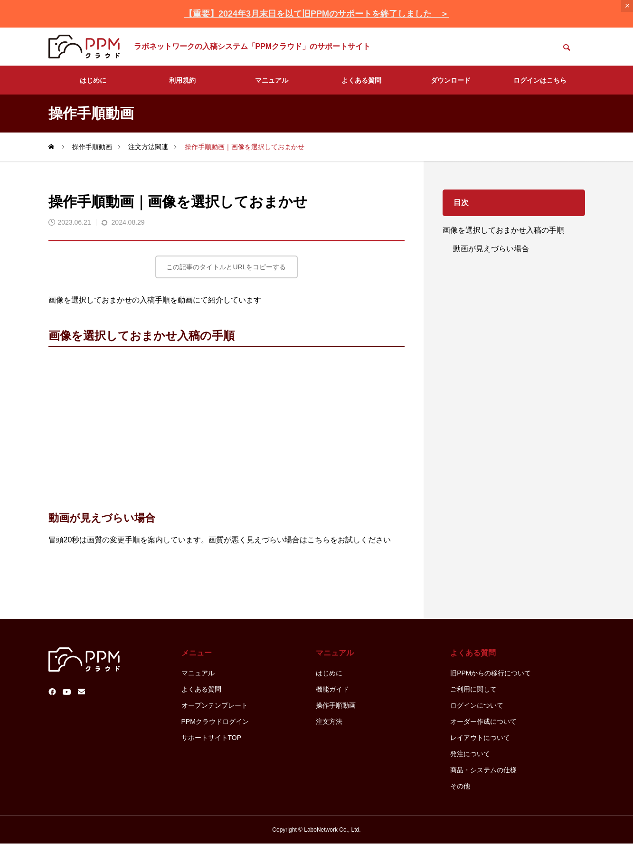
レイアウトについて (480, 737)
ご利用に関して (473, 689)
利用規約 (182, 80)
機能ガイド (332, 689)
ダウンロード (451, 80)
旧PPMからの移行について (490, 673)
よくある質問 (361, 80)
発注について (470, 754)
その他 (460, 786)
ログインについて (476, 705)
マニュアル (271, 80)
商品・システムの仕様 (483, 770)
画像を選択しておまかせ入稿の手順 (503, 230)
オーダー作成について (483, 721)
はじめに (93, 80)
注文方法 (329, 721)
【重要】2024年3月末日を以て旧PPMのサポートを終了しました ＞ (316, 14)
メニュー (196, 653)
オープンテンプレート (214, 705)
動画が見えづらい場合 (491, 249)
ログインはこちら (540, 80)
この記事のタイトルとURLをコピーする (226, 267)
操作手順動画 (336, 705)
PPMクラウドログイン (215, 721)
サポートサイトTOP (211, 737)
